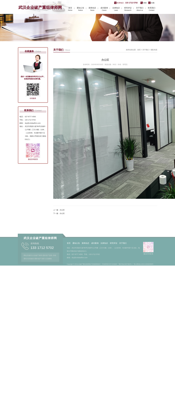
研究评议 (113, 250)
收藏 (152, 3)
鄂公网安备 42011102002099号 (143, 271)
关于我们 (145, 55)
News (92, 9)
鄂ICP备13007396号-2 (126, 271)
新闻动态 (85, 250)
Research (128, 9)
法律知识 (104, 250)
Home (70, 9)
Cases (104, 9)
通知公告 (76, 250)
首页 (139, 55)
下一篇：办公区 (59, 218)
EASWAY (114, 271)
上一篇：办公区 (59, 215)
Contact (151, 9)
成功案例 (95, 250)
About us (139, 9)
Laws (116, 9)
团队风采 (154, 55)
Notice (80, 9)
